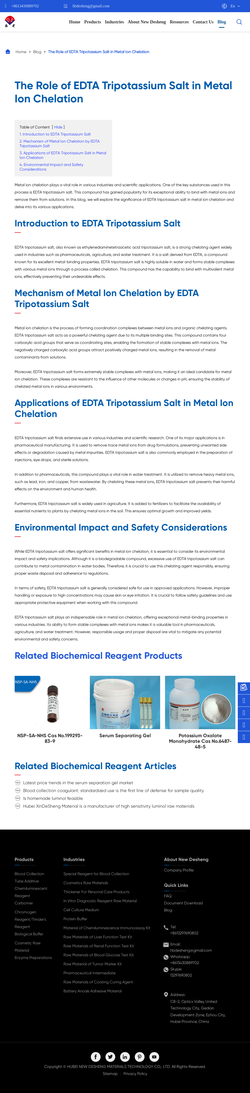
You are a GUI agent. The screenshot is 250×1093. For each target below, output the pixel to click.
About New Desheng (147, 21)
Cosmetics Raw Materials (85, 882)
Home (74, 21)
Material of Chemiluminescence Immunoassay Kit (106, 928)
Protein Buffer (75, 919)
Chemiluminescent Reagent (31, 892)
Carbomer (24, 903)
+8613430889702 (25, 6)
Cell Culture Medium (81, 910)
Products (92, 21)
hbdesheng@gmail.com (91, 6)
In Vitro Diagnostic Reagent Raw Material (100, 901)
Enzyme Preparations (33, 957)
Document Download (183, 903)
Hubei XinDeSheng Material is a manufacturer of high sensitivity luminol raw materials (108, 806)
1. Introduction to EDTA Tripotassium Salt (55, 134)
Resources (179, 21)
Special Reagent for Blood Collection (96, 873)
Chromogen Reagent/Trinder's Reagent (30, 919)
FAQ (168, 896)
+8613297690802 (184, 933)
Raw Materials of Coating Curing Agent (98, 982)
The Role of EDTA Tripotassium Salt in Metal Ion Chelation (98, 51)
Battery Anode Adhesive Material (92, 991)
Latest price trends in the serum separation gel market (78, 782)
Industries (114, 21)
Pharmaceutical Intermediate (89, 973)
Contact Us (203, 21)
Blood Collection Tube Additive (29, 877)
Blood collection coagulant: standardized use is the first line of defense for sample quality (113, 790)
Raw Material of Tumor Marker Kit (92, 964)
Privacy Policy (135, 1073)
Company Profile (179, 870)
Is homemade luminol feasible (53, 798)
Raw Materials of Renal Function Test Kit (98, 946)
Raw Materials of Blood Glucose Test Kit (98, 955)
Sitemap (110, 1073)
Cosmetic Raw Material (28, 947)
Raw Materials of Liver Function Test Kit (97, 937)
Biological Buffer (29, 934)
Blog (222, 21)
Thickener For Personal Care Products (96, 892)
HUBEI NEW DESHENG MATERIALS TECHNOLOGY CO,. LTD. (119, 1066)
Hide (58, 127)
